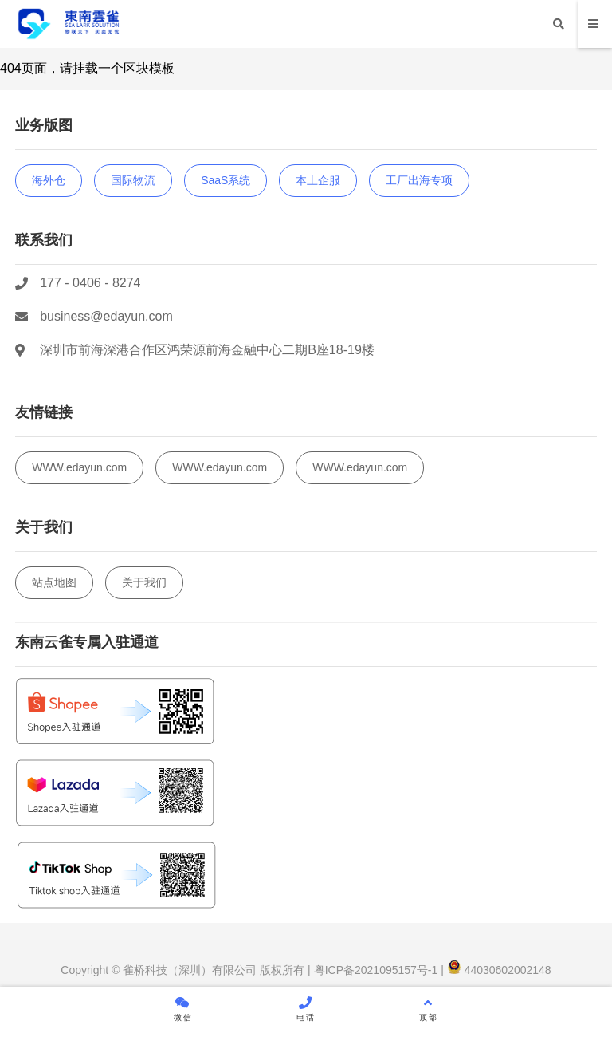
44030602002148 (499, 970)
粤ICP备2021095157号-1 (374, 970)
